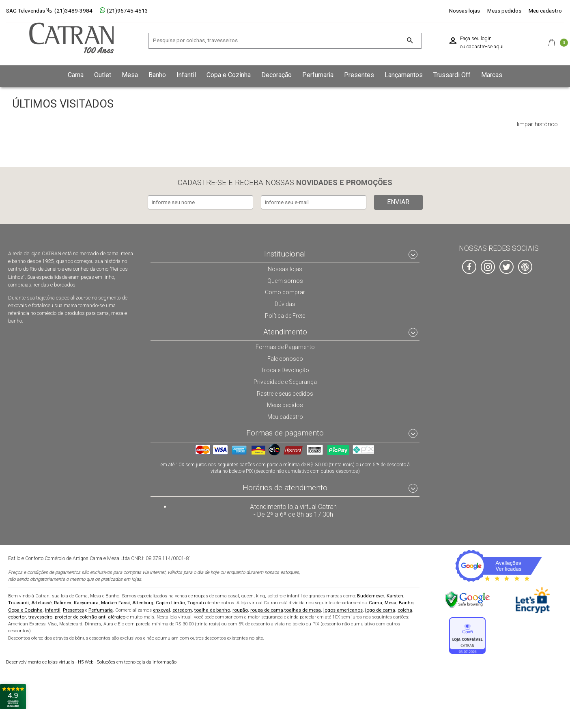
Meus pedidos (504, 10)
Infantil (52, 609)
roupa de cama (266, 609)
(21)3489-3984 (73, 10)
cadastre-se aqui (485, 47)
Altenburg (142, 602)
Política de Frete (285, 314)
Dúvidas (285, 303)
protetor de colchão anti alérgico (90, 616)
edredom (182, 609)
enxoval (161, 609)
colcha (405, 609)
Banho (406, 602)
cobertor (17, 616)
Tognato (196, 602)
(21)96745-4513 (124, 10)
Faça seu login (476, 38)
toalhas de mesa (302, 609)
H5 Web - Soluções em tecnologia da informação (91, 661)
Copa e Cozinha (25, 609)
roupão (240, 609)
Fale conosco (285, 357)
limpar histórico (537, 124)
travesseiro (40, 616)
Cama (375, 602)
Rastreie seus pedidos (285, 392)
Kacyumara (86, 602)
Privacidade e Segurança (285, 380)
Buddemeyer (370, 595)
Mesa (390, 602)
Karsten (395, 595)
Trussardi (18, 602)
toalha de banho (212, 609)
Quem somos (285, 279)
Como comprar (285, 291)
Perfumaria (100, 609)
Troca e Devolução (285, 369)
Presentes (73, 609)
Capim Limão (170, 602)
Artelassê (41, 602)
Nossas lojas (464, 10)
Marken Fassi (115, 602)
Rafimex (62, 602)
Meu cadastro (545, 10)
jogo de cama (380, 609)
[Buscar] (410, 40)
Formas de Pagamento (285, 346)
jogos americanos (343, 609)
